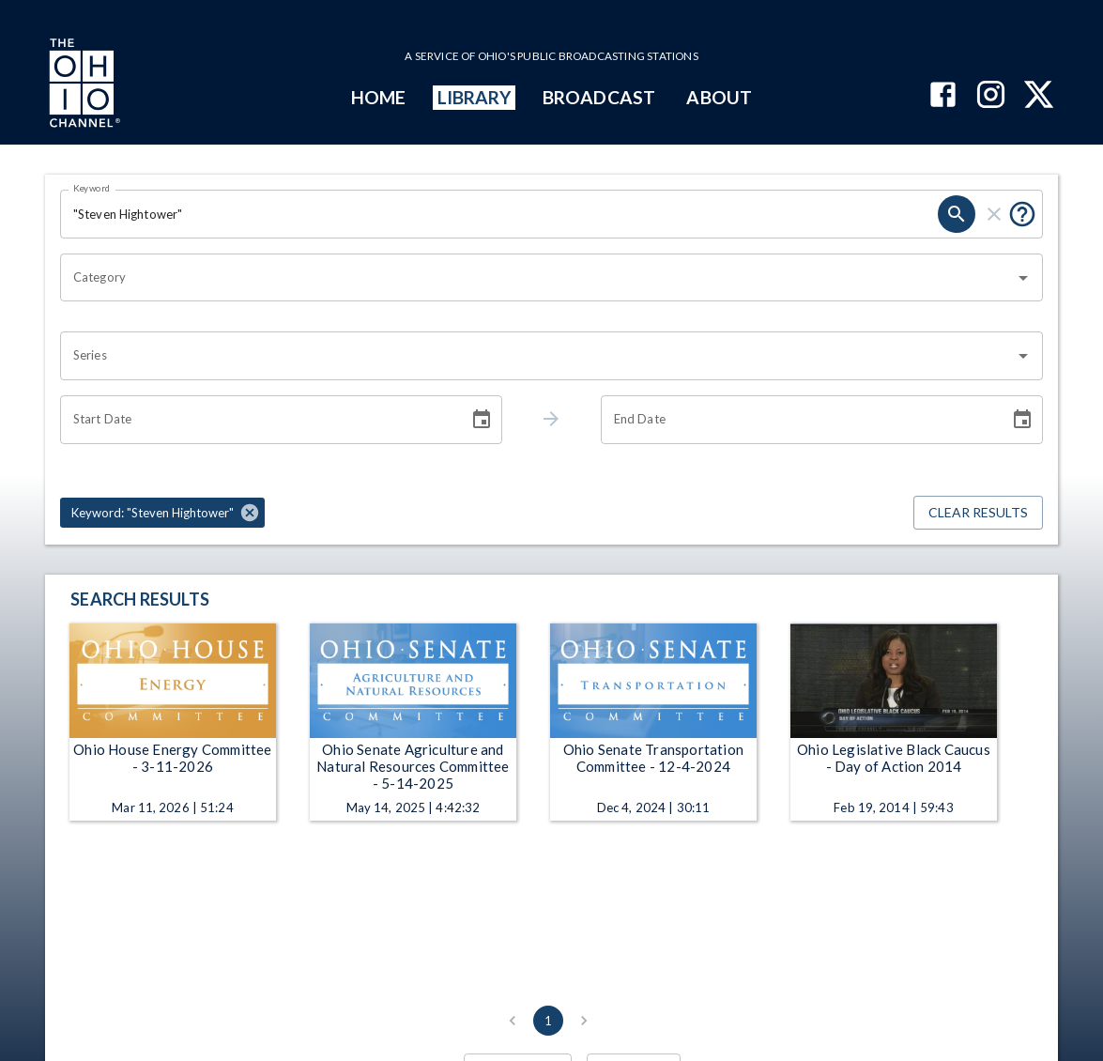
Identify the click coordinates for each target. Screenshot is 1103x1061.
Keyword (92, 187)
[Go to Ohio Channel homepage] (82, 85)
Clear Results (978, 513)
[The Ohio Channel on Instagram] (990, 96)
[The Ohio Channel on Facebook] (943, 96)
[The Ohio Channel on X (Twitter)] (1038, 96)
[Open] (1023, 278)
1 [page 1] (548, 1021)
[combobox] (537, 278)
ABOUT (718, 97)
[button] (162, 513)
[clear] (994, 214)
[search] (956, 214)
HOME (378, 97)
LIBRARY (474, 97)
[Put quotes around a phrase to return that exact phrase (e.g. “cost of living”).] (1022, 214)
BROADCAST (599, 97)
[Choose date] (481, 419)
